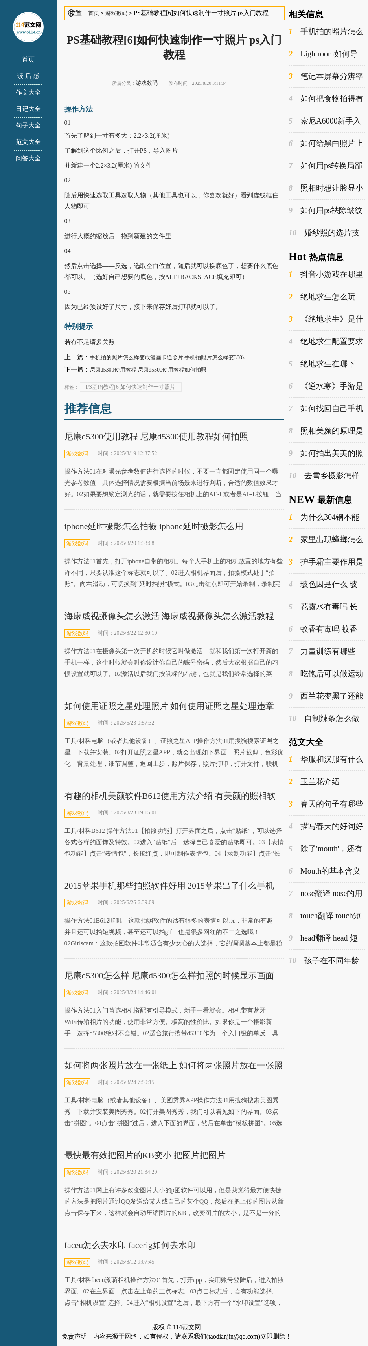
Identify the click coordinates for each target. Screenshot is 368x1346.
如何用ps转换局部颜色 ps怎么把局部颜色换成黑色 (325, 166)
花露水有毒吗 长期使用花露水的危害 (324, 607)
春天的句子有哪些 (326, 804)
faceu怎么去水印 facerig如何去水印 (130, 1245)
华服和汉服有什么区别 (326, 759)
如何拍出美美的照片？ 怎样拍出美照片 (326, 453)
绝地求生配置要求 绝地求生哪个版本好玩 (326, 342)
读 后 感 (28, 76)
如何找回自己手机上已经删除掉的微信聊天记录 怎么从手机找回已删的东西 (326, 409)
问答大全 (28, 158)
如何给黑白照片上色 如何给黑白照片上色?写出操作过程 (326, 143)
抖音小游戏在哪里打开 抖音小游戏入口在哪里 (326, 275)
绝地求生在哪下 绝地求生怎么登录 (322, 364)
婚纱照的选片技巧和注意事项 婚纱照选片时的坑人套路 (325, 233)
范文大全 (28, 141)
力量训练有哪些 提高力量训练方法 (322, 652)
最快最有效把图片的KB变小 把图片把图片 (145, 1155)
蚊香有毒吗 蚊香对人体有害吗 (323, 629)
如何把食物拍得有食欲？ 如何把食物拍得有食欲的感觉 (326, 99)
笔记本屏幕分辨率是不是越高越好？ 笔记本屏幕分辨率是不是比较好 (326, 76)
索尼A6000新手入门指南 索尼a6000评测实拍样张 (327, 121)
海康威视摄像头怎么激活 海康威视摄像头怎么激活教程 (169, 616)
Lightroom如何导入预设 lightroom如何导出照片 (325, 54)
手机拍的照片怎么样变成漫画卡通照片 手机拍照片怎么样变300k (167, 358)
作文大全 (28, 92)
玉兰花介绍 (314, 782)
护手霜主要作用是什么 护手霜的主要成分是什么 (326, 562)
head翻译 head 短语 (323, 938)
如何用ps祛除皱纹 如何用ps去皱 (325, 211)
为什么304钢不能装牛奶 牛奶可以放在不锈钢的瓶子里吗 (325, 517)
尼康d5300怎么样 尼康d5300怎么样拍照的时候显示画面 (169, 975)
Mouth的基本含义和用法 (325, 871)
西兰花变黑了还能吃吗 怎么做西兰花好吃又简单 (326, 696)
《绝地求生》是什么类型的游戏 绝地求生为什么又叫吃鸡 (326, 319)
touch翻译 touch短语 (325, 916)
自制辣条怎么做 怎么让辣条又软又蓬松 (324, 719)
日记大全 (28, 109)
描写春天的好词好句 (326, 826)
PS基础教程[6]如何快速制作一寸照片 (131, 387)
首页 (28, 59)
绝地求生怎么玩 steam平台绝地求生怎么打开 (325, 297)
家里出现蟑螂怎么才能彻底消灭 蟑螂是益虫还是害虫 (326, 540)
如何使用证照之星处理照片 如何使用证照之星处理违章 (169, 706)
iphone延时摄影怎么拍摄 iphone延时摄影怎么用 (153, 526)
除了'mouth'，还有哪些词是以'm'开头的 (325, 849)
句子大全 (28, 125)
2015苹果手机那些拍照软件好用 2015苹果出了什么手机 (169, 886)
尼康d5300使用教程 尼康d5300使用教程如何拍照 (148, 370)
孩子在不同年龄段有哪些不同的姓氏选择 (324, 961)
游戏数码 (116, 13)
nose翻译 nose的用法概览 (325, 894)
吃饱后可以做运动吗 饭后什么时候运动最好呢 (326, 674)
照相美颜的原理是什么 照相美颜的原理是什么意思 (326, 431)
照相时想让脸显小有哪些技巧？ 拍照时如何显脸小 (326, 188)
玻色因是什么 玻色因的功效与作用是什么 (324, 584)
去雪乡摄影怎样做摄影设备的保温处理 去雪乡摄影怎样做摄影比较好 (325, 476)
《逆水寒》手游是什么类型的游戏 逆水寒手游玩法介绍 (326, 386)
